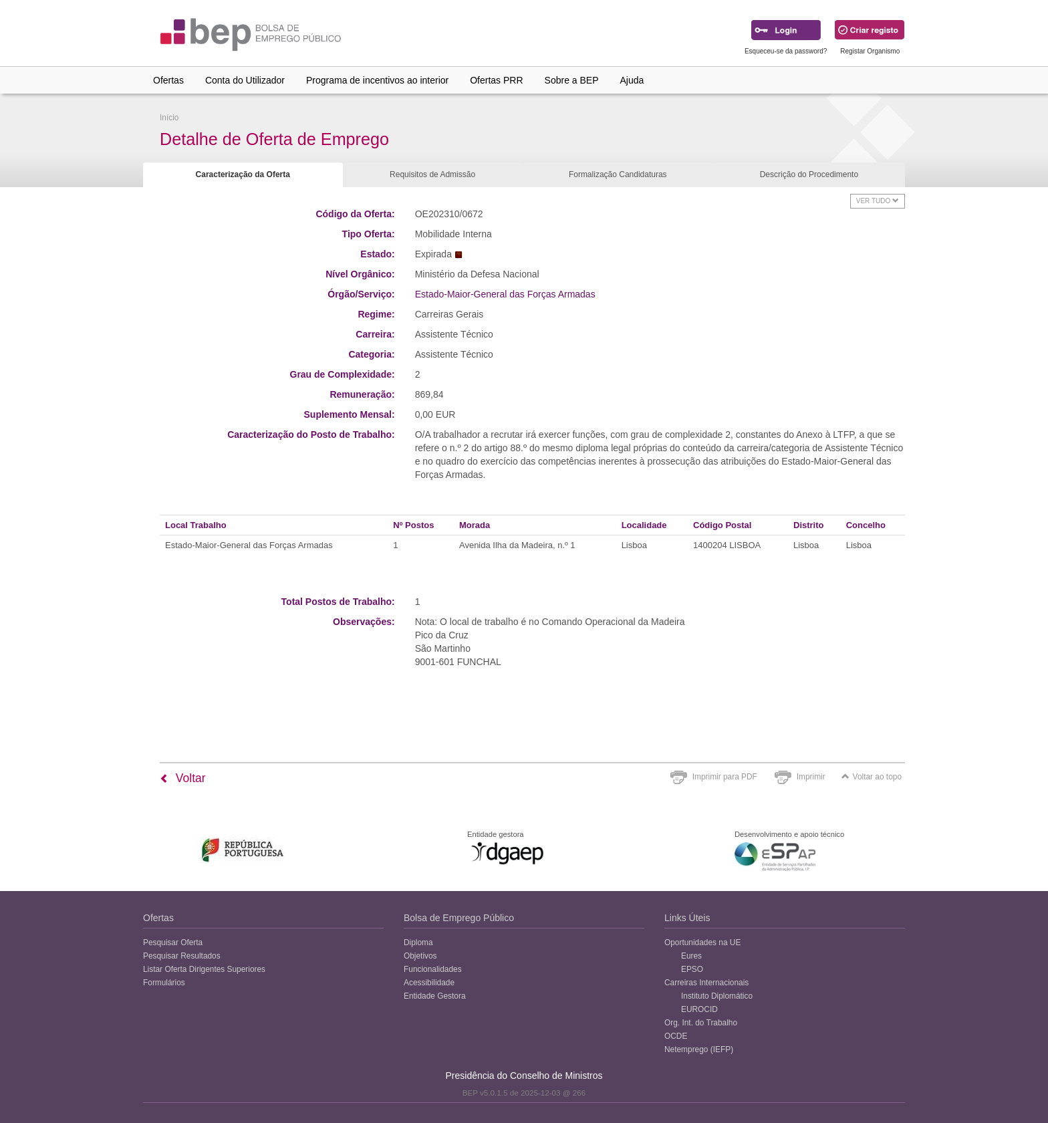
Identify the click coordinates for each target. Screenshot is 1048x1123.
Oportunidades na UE (702, 942)
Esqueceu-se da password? (786, 51)
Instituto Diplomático (717, 996)
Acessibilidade (429, 982)
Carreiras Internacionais (706, 982)
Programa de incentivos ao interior (377, 80)
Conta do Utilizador (245, 80)
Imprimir (811, 776)
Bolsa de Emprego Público (459, 917)
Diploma (418, 942)
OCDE (675, 1036)
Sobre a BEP (572, 80)
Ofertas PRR (496, 80)
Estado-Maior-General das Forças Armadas (505, 294)
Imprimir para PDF (724, 776)
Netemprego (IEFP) (698, 1049)
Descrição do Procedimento (809, 174)
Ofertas (168, 80)
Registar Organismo (870, 51)
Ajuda (632, 80)
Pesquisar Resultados (182, 956)
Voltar (183, 778)
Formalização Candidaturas (618, 174)
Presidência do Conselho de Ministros (523, 1075)
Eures (691, 956)
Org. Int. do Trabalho (700, 1022)
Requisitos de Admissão (432, 174)
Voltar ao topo (871, 776)
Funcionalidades (433, 969)
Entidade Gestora (435, 996)
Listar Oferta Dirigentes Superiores (204, 969)
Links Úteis (687, 917)
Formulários (164, 982)
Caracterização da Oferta (243, 174)
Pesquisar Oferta (173, 942)
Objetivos (420, 956)
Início (169, 117)
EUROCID (699, 1009)
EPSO (692, 969)
